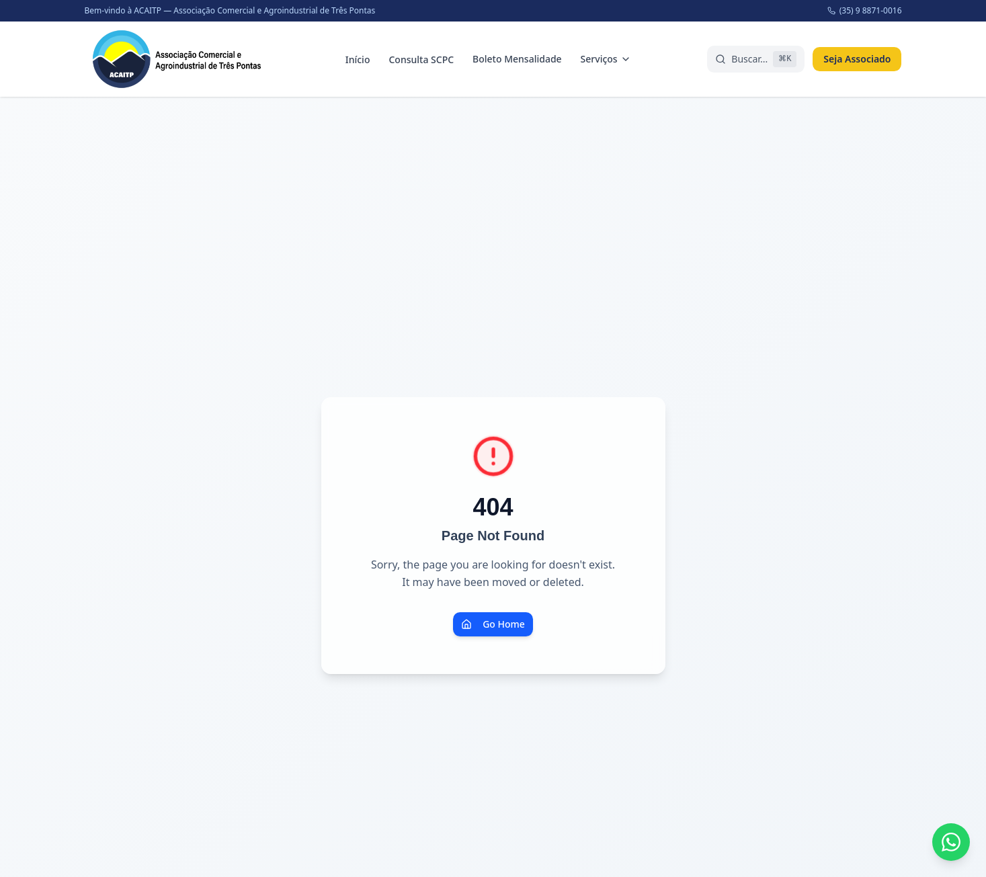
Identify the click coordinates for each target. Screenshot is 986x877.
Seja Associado (857, 58)
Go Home (493, 624)
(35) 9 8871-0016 (864, 10)
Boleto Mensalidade (517, 58)
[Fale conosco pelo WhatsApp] (951, 842)
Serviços (606, 58)
